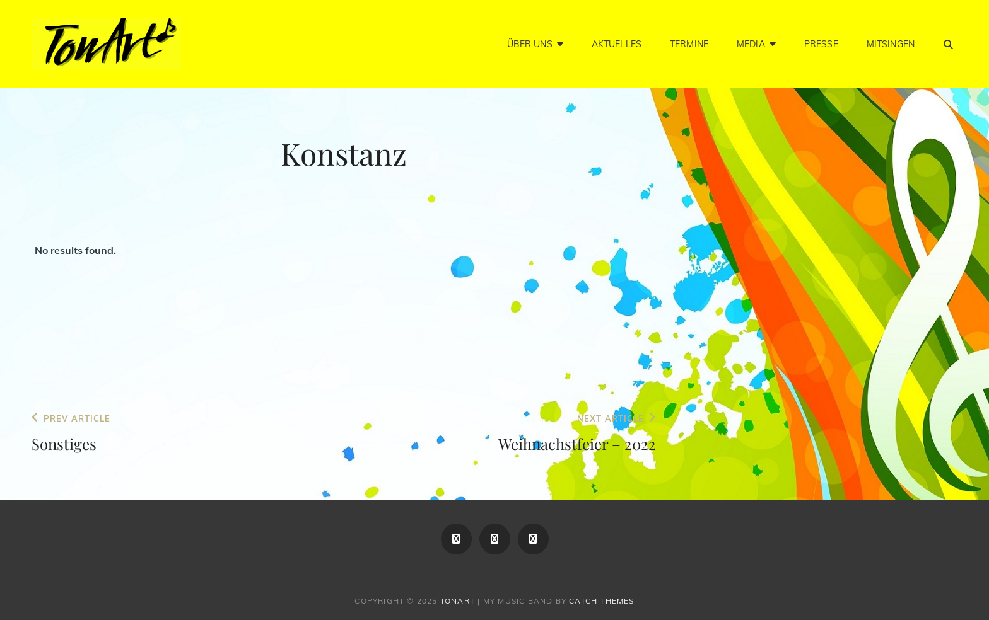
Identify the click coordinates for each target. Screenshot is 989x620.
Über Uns (530, 44)
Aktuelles (616, 44)
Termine (689, 44)
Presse (821, 44)
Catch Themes (601, 601)
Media (751, 44)
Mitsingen (891, 44)
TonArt (457, 601)
